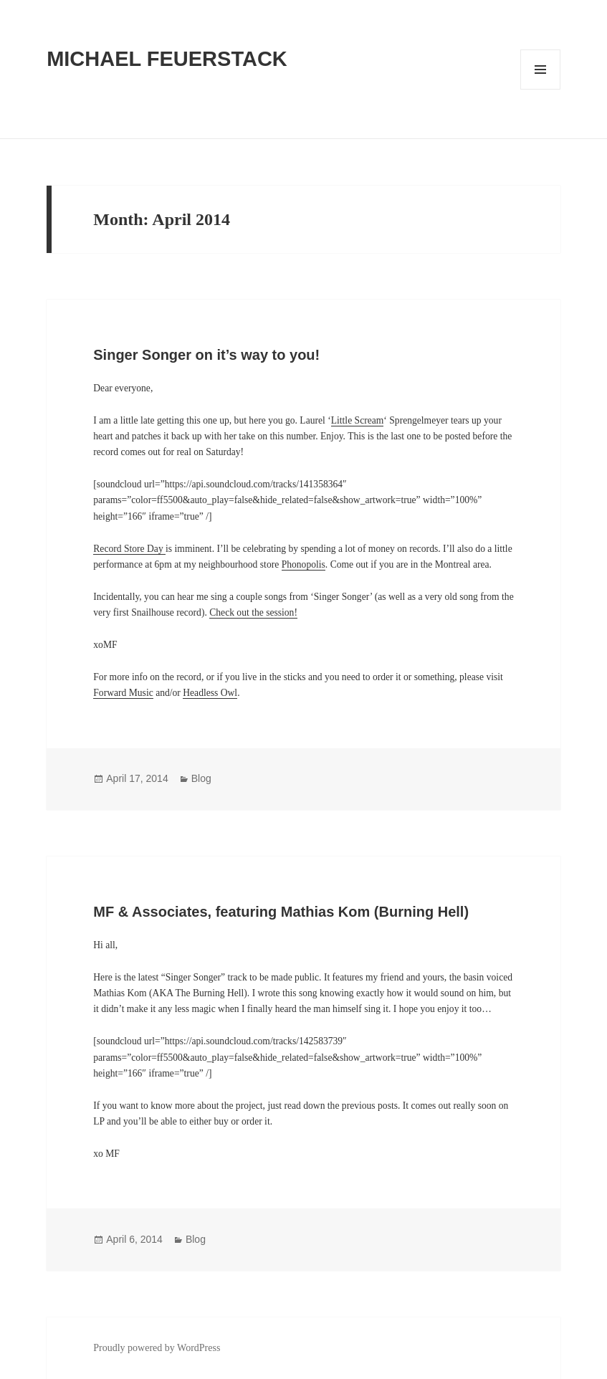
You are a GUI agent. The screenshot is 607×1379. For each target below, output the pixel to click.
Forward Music (123, 692)
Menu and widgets (540, 89)
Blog (201, 778)
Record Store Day (129, 548)
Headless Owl (210, 692)
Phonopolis (303, 564)
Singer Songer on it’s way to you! (206, 355)
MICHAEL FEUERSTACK (167, 58)
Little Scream (357, 420)
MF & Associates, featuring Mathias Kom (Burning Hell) (281, 912)
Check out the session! (253, 612)
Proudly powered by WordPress (156, 1347)
